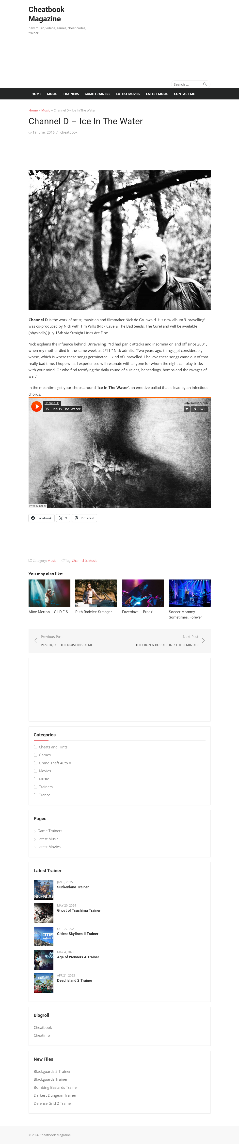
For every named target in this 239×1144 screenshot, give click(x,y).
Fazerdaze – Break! (137, 612)
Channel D (79, 560)
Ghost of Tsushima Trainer (78, 910)
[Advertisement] (165, 36)
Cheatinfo (42, 1035)
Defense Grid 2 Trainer (53, 1103)
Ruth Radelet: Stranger (93, 612)
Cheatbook (43, 1027)
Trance (44, 794)
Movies (45, 770)
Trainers (71, 94)
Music (52, 94)
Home (36, 94)
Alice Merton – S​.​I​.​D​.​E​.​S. (49, 612)
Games (45, 754)
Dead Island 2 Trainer (74, 980)
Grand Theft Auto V (55, 762)
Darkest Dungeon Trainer (55, 1095)
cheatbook (68, 132)
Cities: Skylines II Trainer (77, 934)
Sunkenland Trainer (73, 887)
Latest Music (157, 94)
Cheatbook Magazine (46, 14)
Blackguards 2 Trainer (52, 1071)
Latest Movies (128, 94)
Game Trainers (97, 94)
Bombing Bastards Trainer (56, 1087)
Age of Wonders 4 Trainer (78, 957)
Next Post (167, 641)
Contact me (184, 94)
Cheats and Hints (53, 746)
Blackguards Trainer (50, 1079)
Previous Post (67, 641)
